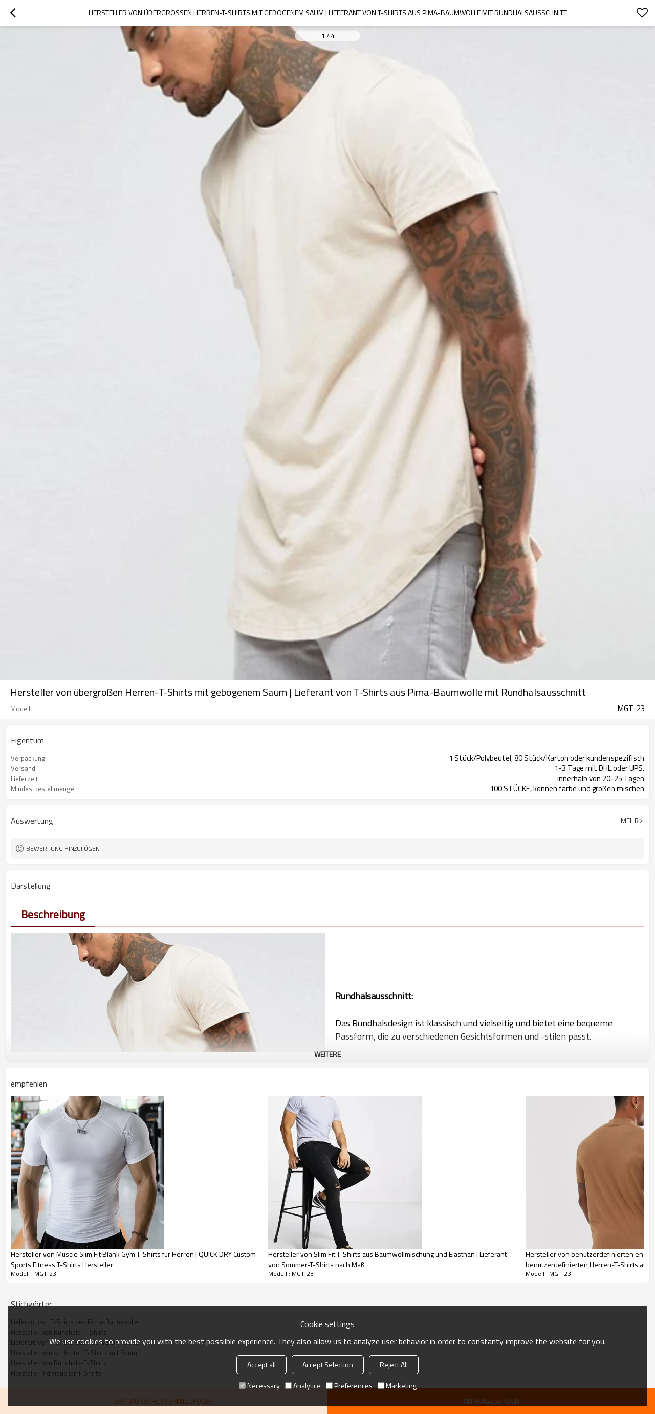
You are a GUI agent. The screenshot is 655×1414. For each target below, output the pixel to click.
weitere (327, 1054)
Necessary (259, 1385)
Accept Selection (327, 1364)
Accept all (261, 1364)
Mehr (630, 820)
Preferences (349, 1385)
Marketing (397, 1385)
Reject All (394, 1364)
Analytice (303, 1385)
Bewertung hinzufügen (63, 848)
